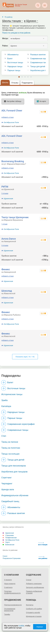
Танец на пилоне (9, 442)
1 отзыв (4, 224)
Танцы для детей (15, 460)
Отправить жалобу (33, 613)
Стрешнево (8, 535)
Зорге (6, 542)
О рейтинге (8, 587)
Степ (3, 436)
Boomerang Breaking (12, 161)
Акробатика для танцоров (14, 471)
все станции (42, 544)
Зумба (4, 400)
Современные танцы (17, 430)
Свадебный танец (10, 501)
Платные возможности (13, 605)
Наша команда (9, 584)
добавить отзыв (7, 117)
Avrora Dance (8, 238)
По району (8, 17)
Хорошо (39, 627)
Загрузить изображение (35, 587)
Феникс (5, 269)
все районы (43, 557)
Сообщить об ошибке (34, 609)
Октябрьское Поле (11, 122)
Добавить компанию (34, 584)
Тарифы (7, 614)
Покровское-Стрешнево (12, 558)
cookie (21, 626)
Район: (5, 46)
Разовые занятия (16, 513)
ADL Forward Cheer (11, 110)
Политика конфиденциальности (12, 592)
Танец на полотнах (10, 448)
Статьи (28, 580)
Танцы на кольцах (10, 454)
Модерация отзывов (33, 616)
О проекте (8, 580)
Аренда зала (7, 489)
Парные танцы (13, 70)
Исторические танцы (11, 394)
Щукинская (8, 199)
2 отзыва (4, 193)
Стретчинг (6, 477)
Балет (10, 59)
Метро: (5, 38)
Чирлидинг (6, 483)
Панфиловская (10, 538)
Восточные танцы (15, 63)
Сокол (5, 556)
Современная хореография (21, 424)
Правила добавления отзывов (34, 592)
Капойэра (6, 406)
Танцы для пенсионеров (13, 465)
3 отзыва (4, 245)
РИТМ (4, 186)
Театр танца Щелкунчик (15, 217)
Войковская (8, 545)
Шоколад (6, 290)
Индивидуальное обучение (14, 495)
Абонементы (13, 55)
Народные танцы (15, 67)
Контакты (29, 605)
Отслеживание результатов (9, 610)
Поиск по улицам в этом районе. (16, 33)
